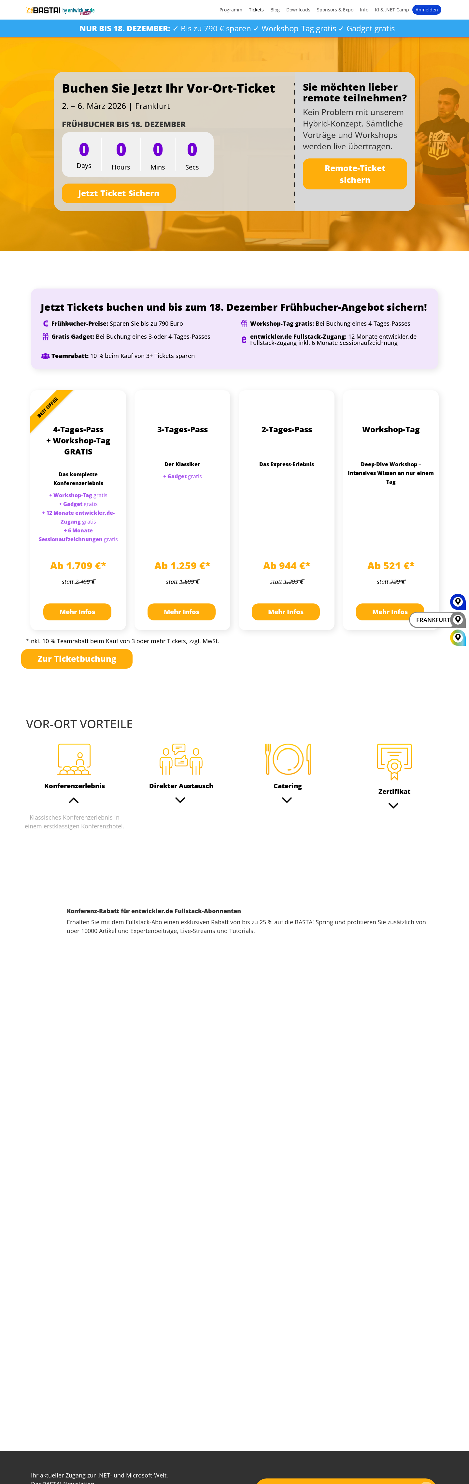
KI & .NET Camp (392, 10)
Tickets (256, 10)
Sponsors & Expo (335, 10)
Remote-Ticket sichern (355, 173)
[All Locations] (458, 637)
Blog (275, 10)
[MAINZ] (458, 604)
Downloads (298, 10)
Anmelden (427, 10)
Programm (231, 10)
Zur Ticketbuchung (76, 658)
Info (364, 10)
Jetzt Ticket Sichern (119, 193)
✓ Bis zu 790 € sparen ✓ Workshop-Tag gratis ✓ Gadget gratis (237, 28)
